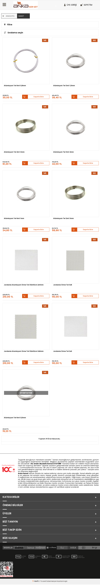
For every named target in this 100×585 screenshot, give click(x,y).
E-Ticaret (42, 582)
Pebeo (88, 483)
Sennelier (79, 483)
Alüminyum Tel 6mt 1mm (14, 218)
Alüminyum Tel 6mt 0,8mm (15, 86)
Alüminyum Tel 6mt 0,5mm (15, 418)
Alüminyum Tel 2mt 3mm (63, 218)
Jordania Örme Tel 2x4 (62, 351)
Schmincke (66, 481)
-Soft (35, 582)
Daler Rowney (46, 483)
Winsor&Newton (30, 483)
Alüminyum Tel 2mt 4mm (14, 152)
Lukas (76, 481)
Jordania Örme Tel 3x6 (62, 285)
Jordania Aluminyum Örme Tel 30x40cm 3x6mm (23, 351)
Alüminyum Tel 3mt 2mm (63, 152)
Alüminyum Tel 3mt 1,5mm (64, 86)
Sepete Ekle (38, 96)
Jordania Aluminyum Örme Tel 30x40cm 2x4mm (23, 285)
